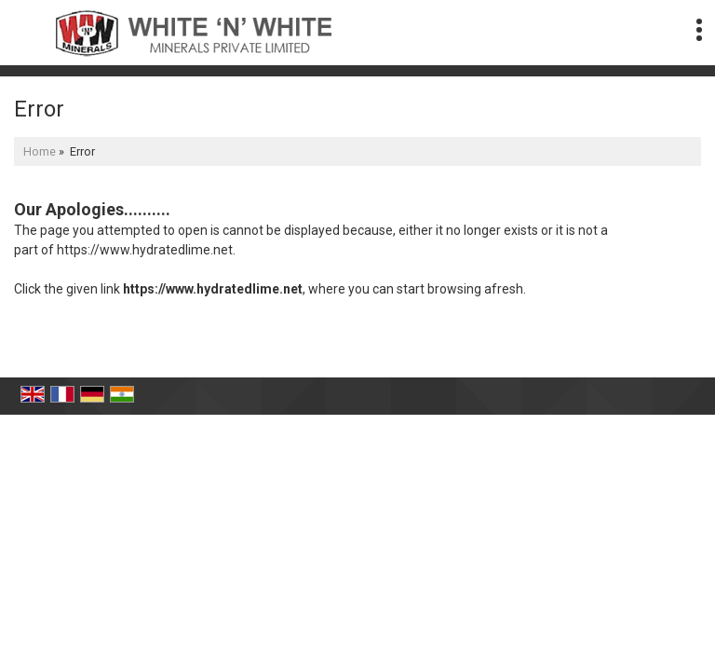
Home (39, 151)
